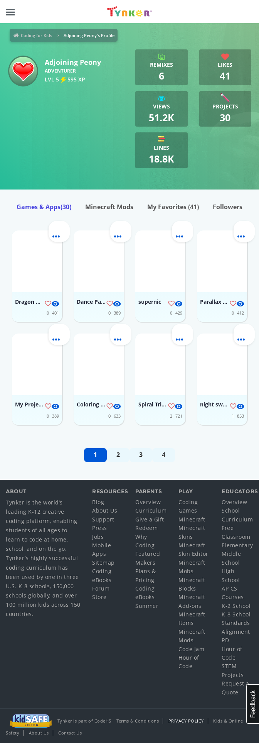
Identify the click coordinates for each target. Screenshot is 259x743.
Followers (227, 207)
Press (99, 527)
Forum (101, 588)
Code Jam (191, 649)
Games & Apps (44, 207)
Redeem (146, 527)
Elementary (237, 545)
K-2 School (236, 605)
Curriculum (150, 510)
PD (225, 640)
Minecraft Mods (109, 207)
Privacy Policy (186, 721)
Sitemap (103, 562)
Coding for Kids (36, 35)
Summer (146, 605)
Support (103, 519)
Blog (98, 502)
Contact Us (70, 733)
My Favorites (173, 207)
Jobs (98, 536)
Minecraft (191, 519)
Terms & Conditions (137, 721)
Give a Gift (149, 519)
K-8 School (236, 614)
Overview (148, 502)
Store (99, 597)
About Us (104, 510)
